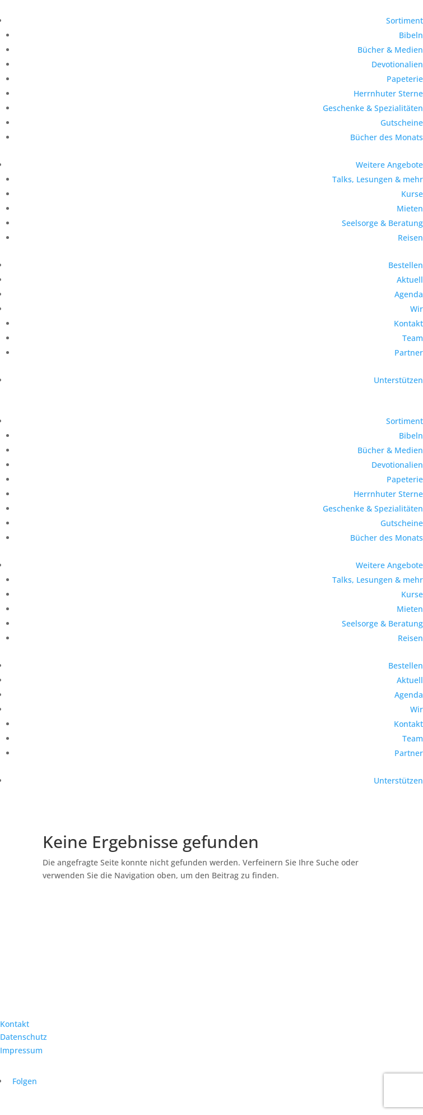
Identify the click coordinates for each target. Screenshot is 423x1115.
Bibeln (411, 35)
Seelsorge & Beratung (382, 223)
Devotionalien (397, 64)
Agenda (408, 294)
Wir (416, 308)
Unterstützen (398, 380)
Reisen (410, 237)
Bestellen (405, 265)
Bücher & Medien (390, 49)
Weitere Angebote (389, 164)
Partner (408, 352)
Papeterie (405, 78)
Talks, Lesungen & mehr (377, 179)
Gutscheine (401, 122)
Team (412, 338)
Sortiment (404, 20)
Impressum (21, 1050)
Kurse (412, 193)
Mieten (410, 208)
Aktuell (410, 279)
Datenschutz (23, 1036)
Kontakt (408, 323)
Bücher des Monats (386, 137)
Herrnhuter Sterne (388, 93)
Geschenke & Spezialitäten (373, 108)
